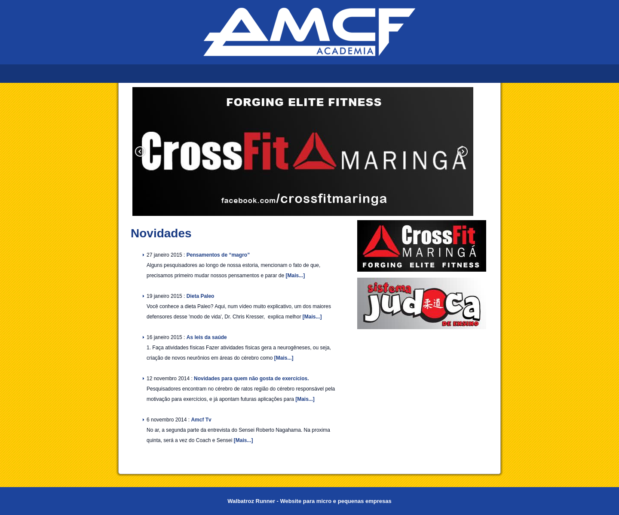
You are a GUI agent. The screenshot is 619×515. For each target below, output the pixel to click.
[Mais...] (295, 276)
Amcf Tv (201, 420)
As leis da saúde (207, 337)
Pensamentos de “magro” (218, 255)
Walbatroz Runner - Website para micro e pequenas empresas (309, 501)
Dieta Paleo (201, 296)
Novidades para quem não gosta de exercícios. (251, 379)
